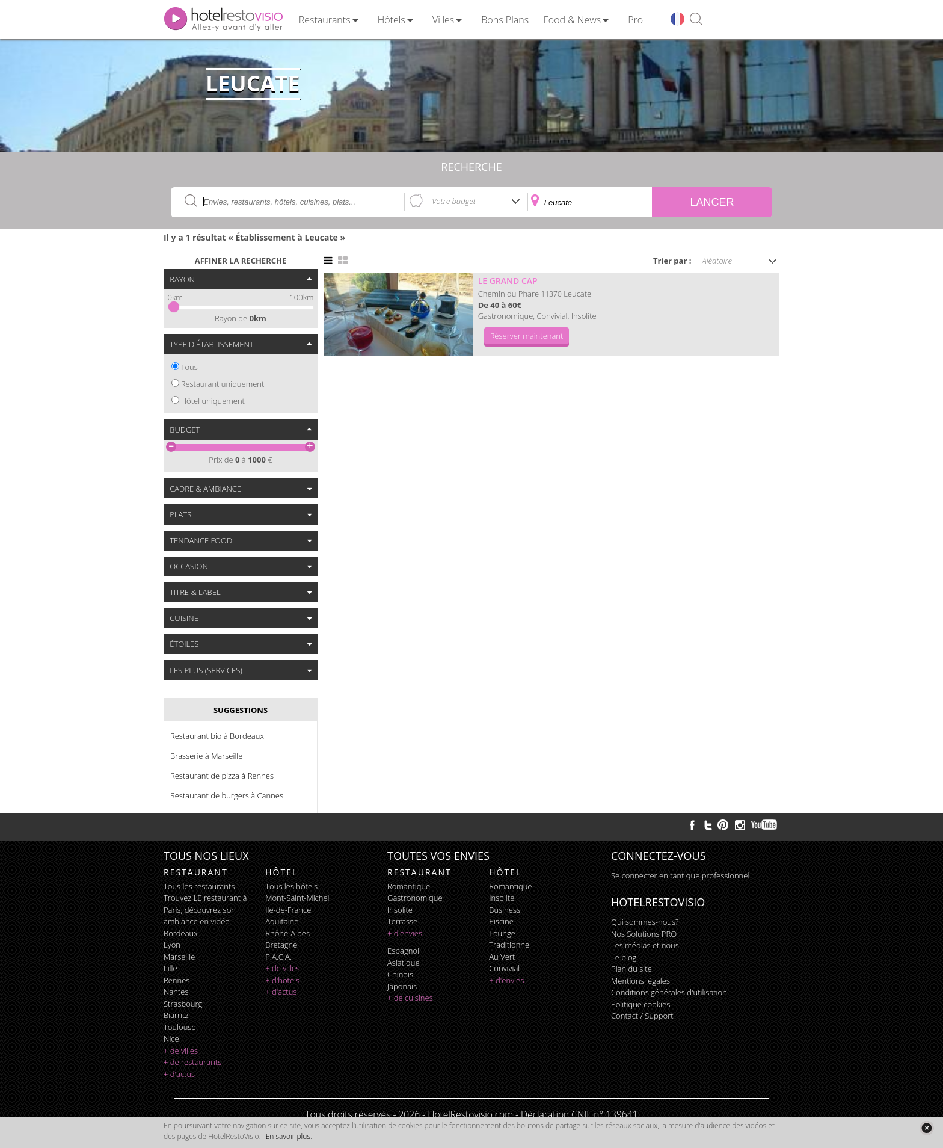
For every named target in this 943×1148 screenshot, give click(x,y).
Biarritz (176, 1015)
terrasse (402, 921)
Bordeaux (181, 933)
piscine (501, 921)
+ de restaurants (192, 1062)
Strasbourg (183, 1003)
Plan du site (631, 968)
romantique (408, 886)
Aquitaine (281, 921)
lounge (502, 933)
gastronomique (415, 897)
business (504, 909)
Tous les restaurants (199, 886)
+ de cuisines (410, 997)
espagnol (403, 950)
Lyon (172, 944)
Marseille (179, 956)
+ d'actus (179, 1074)
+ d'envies (404, 933)
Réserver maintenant (527, 335)
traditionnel (510, 944)
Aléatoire (717, 260)
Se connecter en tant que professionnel (680, 875)
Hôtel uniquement (213, 400)
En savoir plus (288, 1136)
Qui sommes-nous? (644, 921)
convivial (504, 968)
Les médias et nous (645, 945)
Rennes (176, 980)
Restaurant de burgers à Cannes (226, 795)
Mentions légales (640, 980)
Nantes (176, 991)
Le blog (623, 957)
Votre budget (454, 201)
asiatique (403, 962)
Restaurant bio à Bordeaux (217, 735)
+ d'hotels (282, 980)
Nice (171, 1038)
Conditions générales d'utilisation (669, 992)
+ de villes (181, 1050)
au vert (502, 956)
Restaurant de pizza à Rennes (222, 775)
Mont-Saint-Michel (297, 897)
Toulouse (180, 1027)
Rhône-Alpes (287, 933)
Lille (170, 968)
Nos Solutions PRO (644, 933)
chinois (400, 974)
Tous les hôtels (291, 886)
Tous (189, 367)
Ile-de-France (288, 909)
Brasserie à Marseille (206, 755)
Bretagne (281, 944)
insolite (400, 909)
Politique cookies (640, 1004)
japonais (402, 986)
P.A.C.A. (278, 956)
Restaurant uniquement (223, 383)
